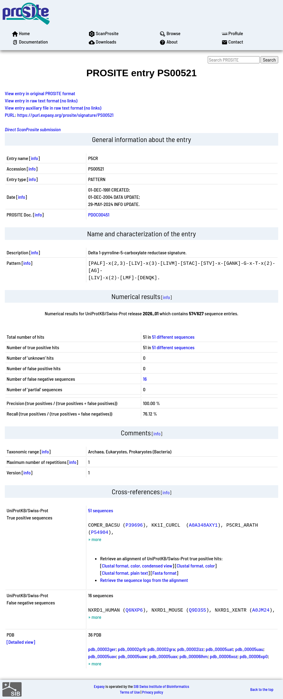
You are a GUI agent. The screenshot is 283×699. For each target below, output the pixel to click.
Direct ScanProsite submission (33, 129)
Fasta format (164, 573)
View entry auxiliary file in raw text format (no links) (53, 107)
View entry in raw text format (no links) (41, 100)
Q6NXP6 (134, 610)
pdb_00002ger (102, 649)
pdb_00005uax (163, 656)
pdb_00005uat (219, 649)
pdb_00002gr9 (131, 649)
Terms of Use (130, 692)
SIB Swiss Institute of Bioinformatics (161, 686)
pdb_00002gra (161, 649)
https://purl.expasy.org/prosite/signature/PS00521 (65, 115)
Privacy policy (152, 692)
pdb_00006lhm (194, 656)
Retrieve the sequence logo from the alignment (144, 580)
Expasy (99, 686)
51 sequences (100, 510)
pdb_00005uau (249, 649)
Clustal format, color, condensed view (137, 565)
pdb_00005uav (102, 656)
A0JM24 (261, 610)
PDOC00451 (98, 214)
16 (145, 379)
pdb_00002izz (190, 649)
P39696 (134, 525)
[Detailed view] (21, 642)
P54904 (100, 532)
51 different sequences (173, 337)
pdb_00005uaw (132, 656)
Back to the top (261, 689)
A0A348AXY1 (203, 525)
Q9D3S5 (197, 610)
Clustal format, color (196, 565)
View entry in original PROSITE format (40, 93)
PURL (10, 115)
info (34, 158)
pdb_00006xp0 (254, 656)
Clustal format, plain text (125, 573)
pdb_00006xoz (223, 656)
